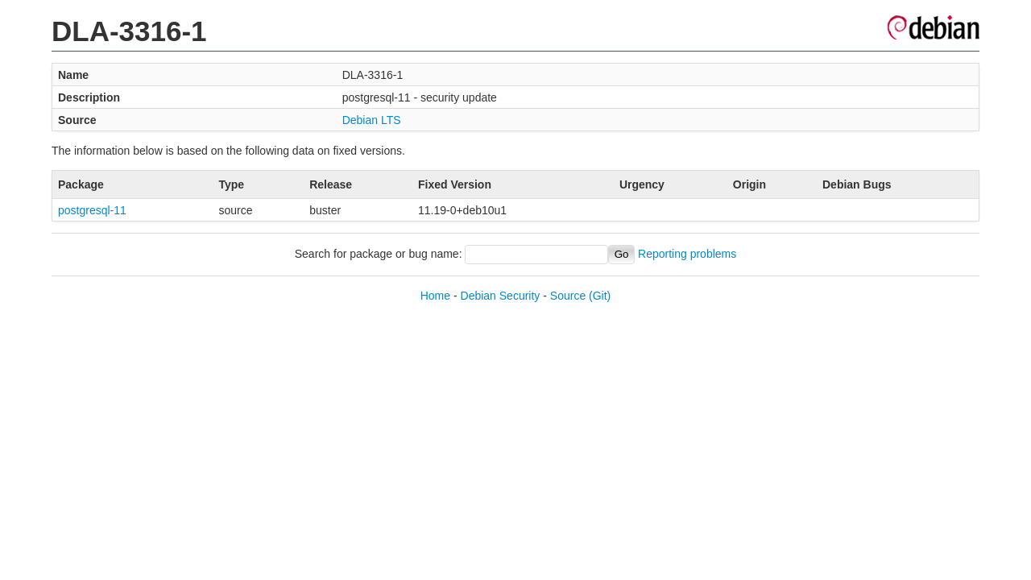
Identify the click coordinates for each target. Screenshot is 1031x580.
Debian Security (500, 295)
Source (568, 295)
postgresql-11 (92, 210)
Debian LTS (371, 120)
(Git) (600, 295)
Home (435, 295)
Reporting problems (687, 253)
